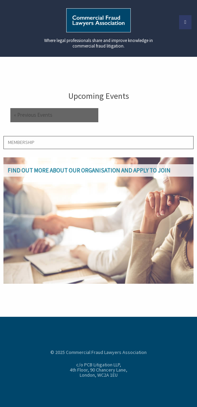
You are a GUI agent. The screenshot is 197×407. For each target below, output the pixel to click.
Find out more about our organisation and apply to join (89, 170)
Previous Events (33, 115)
